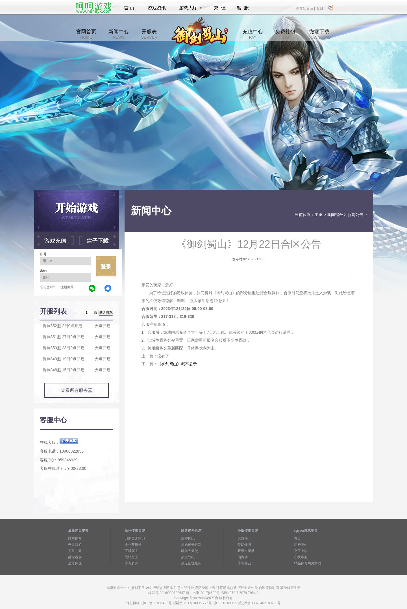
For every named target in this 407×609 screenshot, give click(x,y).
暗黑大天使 (189, 551)
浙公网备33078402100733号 (259, 603)
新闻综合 (335, 214)
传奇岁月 (131, 563)
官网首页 (86, 34)
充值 (219, 7)
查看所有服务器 (76, 390)
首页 (129, 7)
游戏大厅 (189, 7)
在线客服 (301, 557)
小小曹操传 (133, 545)
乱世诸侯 (75, 557)
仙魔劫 (243, 557)
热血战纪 (188, 557)
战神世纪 (188, 538)
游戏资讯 (156, 7)
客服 (243, 7)
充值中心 (253, 34)
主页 (319, 214)
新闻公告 (355, 214)
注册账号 (67, 287)
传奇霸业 (244, 563)
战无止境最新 (191, 563)
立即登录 (106, 266)
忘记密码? (47, 287)
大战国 (243, 538)
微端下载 (319, 34)
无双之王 (131, 557)
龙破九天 (75, 551)
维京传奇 (75, 538)
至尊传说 (75, 563)
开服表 (149, 34)
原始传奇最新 (191, 545)
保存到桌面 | (305, 8)
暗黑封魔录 (246, 551)
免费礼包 (285, 34)
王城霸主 (131, 551)
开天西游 (75, 545)
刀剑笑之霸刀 (135, 538)
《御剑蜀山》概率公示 (177, 364)
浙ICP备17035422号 (156, 603)
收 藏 (319, 8)
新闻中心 (118, 34)
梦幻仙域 (244, 545)
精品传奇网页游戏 (307, 563)
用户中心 (301, 545)
